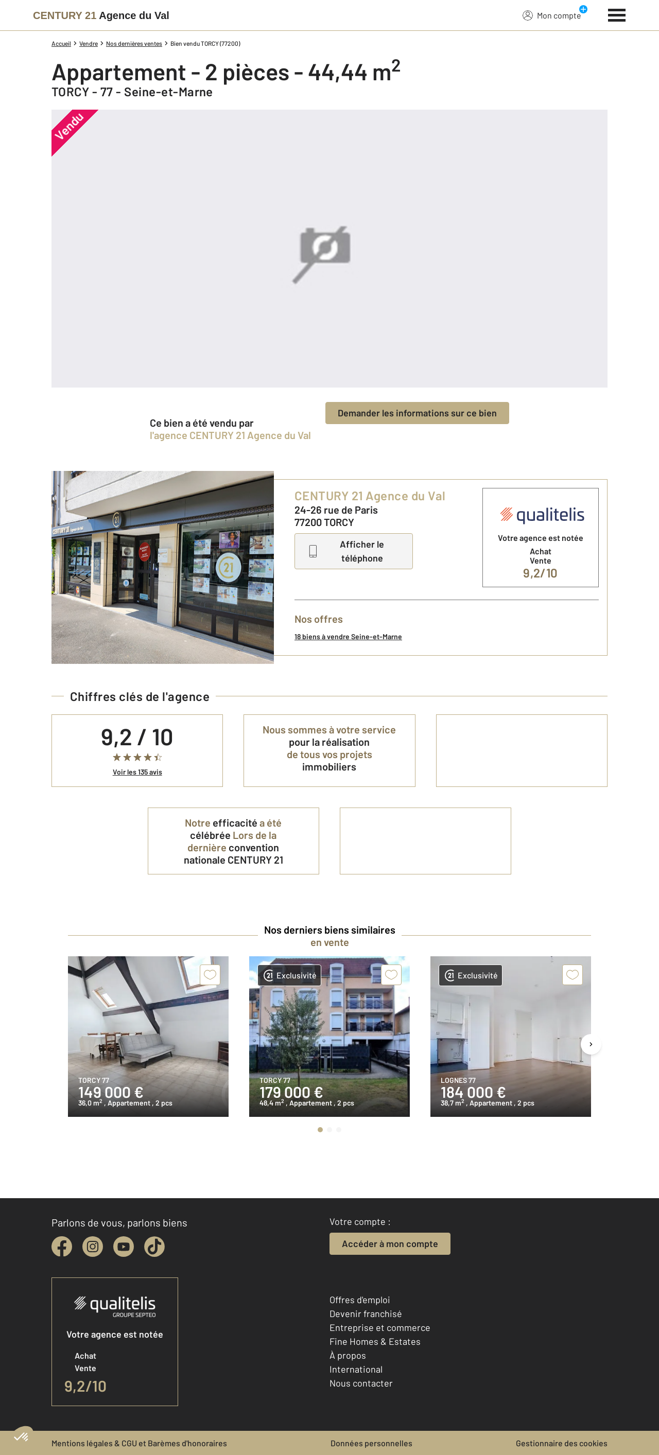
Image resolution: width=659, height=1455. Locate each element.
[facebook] (61, 1246)
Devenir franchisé (366, 1313)
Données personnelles (371, 1443)
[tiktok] (154, 1246)
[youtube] (123, 1246)
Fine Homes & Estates (375, 1341)
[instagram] (92, 1246)
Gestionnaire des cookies (562, 1443)
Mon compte (552, 15)
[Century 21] (101, 15)
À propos (348, 1355)
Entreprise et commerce (380, 1327)
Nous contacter (361, 1383)
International (356, 1369)
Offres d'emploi (360, 1299)
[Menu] (617, 14)
